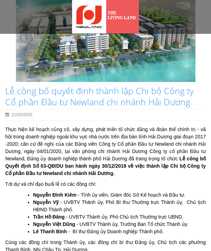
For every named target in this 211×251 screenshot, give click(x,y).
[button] (14, 58)
